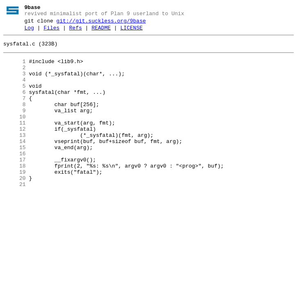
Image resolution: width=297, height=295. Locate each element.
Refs (75, 31)
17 (14, 185)
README (101, 31)
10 (14, 134)
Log (29, 31)
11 (14, 141)
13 (14, 156)
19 (14, 200)
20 (14, 207)
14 (14, 163)
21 (14, 215)
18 (14, 193)
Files (51, 31)
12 (14, 148)
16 (14, 178)
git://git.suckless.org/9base (101, 23)
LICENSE (131, 31)
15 (14, 171)
